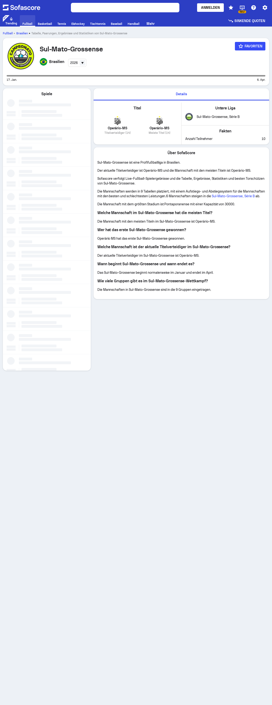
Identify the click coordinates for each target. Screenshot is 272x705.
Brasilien (22, 33)
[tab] (181, 94)
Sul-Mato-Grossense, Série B (233, 196)
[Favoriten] (250, 46)
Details (181, 94)
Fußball (8, 33)
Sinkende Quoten (246, 21)
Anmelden (210, 7)
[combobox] (77, 63)
